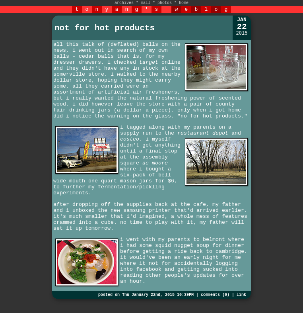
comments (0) (215, 295)
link (241, 295)
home (183, 3)
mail (145, 3)
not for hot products (104, 28)
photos (164, 3)
